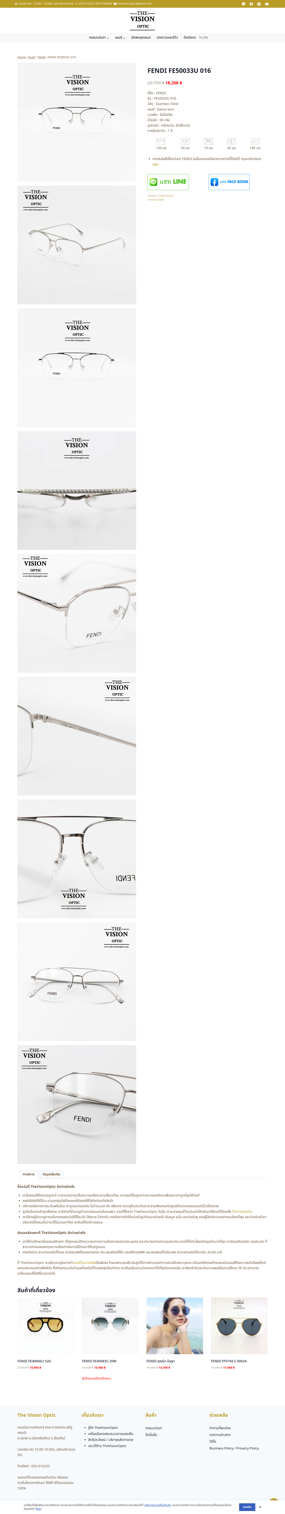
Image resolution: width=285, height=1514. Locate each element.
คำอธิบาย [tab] (29, 1174)
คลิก (156, 164)
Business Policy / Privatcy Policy (234, 1448)
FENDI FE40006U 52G (34, 1361)
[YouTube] (266, 4)
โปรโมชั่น (151, 1435)
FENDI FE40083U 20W (99, 1361)
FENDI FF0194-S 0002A (229, 1361)
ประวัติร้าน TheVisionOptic (107, 1446)
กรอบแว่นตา (153, 1428)
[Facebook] (251, 4)
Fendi (161, 199)
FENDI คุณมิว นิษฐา (160, 1361)
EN (206, 38)
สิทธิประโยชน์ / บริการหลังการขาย (110, 1440)
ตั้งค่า (38, 1509)
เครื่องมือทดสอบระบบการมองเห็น (110, 1434)
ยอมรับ (247, 1507)
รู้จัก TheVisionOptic (103, 1427)
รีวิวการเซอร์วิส (242, 1211)
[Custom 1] (243, 4)
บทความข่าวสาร (219, 1435)
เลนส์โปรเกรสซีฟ (84, 1262)
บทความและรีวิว (167, 37)
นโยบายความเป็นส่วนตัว (157, 1505)
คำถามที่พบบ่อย (220, 1428)
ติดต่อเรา (190, 37)
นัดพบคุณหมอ (141, 37)
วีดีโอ (212, 1441)
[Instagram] (259, 4)
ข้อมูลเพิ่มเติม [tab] (51, 1174)
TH (200, 38)
